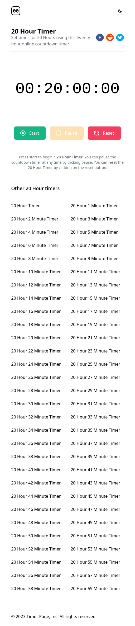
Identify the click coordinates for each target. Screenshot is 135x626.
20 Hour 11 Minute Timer (95, 272)
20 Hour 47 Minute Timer (95, 509)
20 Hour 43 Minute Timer (95, 483)
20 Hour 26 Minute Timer (36, 377)
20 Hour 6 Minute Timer (35, 245)
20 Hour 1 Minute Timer (94, 206)
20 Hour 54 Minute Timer (36, 562)
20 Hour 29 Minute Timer (95, 390)
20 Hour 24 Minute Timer (36, 364)
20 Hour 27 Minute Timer (95, 377)
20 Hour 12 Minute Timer (36, 285)
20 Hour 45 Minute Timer (95, 496)
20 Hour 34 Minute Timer (36, 430)
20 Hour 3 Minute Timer (94, 219)
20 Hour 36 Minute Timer (36, 443)
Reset (103, 133)
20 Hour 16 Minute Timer (36, 311)
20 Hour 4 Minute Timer (35, 232)
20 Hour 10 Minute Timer (36, 272)
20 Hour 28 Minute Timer (36, 390)
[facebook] (100, 37)
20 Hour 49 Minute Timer (95, 522)
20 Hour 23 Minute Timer (95, 351)
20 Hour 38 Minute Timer (36, 456)
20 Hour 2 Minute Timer (35, 219)
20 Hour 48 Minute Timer (36, 522)
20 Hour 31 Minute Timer (95, 404)
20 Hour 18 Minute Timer (36, 324)
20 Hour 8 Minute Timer (35, 258)
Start (29, 133)
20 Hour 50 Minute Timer (36, 536)
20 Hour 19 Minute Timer (95, 324)
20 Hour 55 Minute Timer (95, 562)
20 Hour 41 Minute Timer (95, 470)
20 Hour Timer (25, 206)
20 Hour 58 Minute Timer (36, 588)
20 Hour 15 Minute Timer (95, 298)
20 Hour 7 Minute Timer (94, 245)
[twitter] (120, 37)
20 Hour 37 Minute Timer (95, 443)
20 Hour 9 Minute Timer (94, 258)
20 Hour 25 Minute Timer (95, 364)
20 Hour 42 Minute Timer (36, 483)
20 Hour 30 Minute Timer (36, 404)
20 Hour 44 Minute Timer (36, 496)
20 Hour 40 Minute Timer (36, 470)
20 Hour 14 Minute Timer (36, 298)
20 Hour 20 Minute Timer (36, 338)
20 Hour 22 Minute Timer (36, 351)
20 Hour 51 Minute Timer (95, 536)
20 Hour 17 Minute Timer (95, 311)
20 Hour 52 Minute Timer (36, 549)
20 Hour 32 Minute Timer (36, 417)
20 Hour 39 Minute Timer (95, 456)
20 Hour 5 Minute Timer (94, 232)
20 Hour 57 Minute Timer (95, 575)
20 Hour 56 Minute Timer (36, 575)
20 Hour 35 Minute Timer (95, 430)
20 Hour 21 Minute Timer (95, 338)
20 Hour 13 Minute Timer (95, 285)
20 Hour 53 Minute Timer (95, 549)
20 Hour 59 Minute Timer (95, 588)
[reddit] (110, 37)
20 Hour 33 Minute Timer (95, 417)
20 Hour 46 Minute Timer (36, 509)
